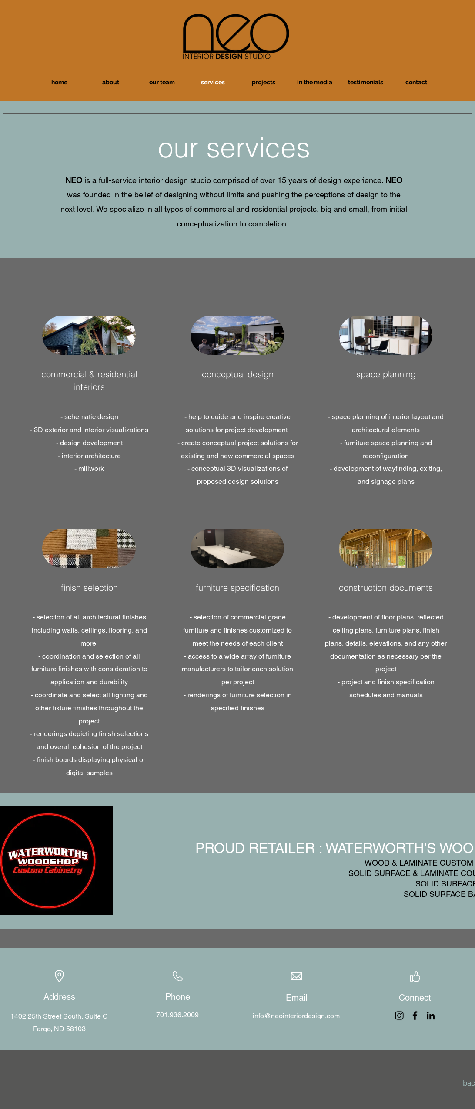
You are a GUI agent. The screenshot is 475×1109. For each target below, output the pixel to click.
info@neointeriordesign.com (296, 1016)
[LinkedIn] (430, 1015)
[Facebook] (415, 1015)
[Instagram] (399, 1015)
